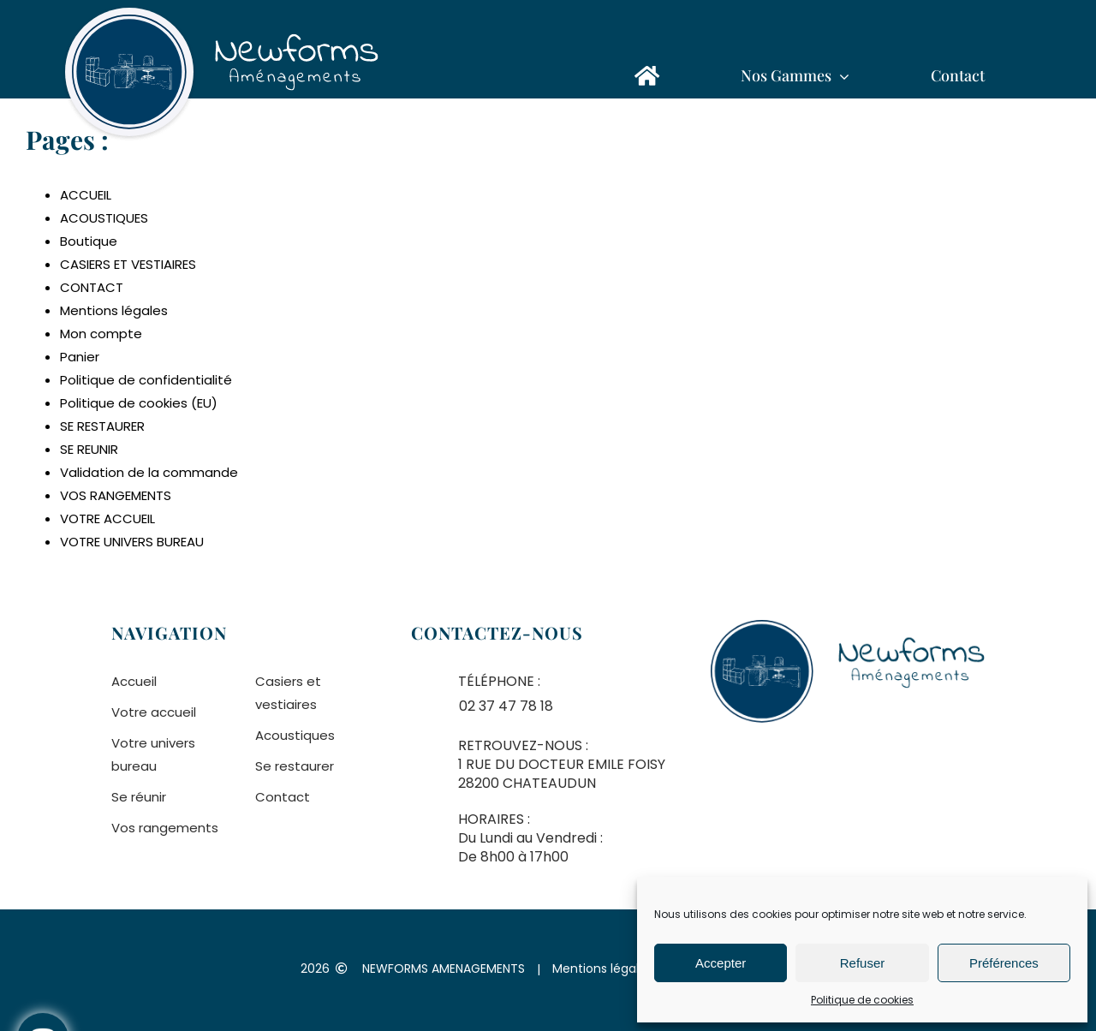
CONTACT (91, 287)
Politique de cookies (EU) (138, 403)
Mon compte (101, 334)
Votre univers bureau (153, 754)
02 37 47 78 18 (506, 706)
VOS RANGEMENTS (115, 495)
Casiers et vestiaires (288, 692)
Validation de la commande (149, 472)
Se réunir (138, 797)
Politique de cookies (862, 999)
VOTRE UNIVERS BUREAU (132, 542)
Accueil (134, 681)
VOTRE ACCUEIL (107, 518)
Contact (282, 797)
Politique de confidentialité (146, 380)
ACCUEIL (85, 195)
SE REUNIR (89, 449)
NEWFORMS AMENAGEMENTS (443, 968)
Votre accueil (153, 712)
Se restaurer (294, 766)
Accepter (720, 963)
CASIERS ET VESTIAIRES (128, 264)
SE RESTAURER (102, 426)
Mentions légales (114, 310)
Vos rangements (164, 828)
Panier (79, 357)
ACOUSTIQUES (104, 218)
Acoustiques (295, 735)
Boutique (88, 241)
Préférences (1004, 963)
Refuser (862, 963)
